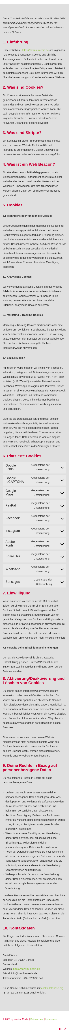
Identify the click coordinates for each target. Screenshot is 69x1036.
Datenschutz (40, 1019)
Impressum (53, 1019)
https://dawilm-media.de (35, 50)
